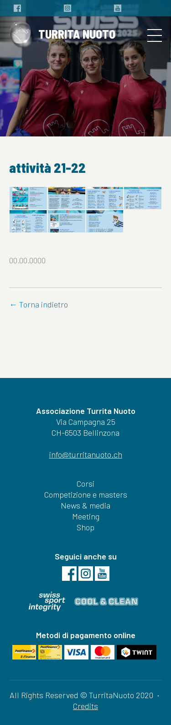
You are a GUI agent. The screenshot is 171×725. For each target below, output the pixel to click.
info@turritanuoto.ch (85, 454)
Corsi (85, 483)
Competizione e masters (85, 494)
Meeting (85, 516)
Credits (85, 706)
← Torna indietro (38, 304)
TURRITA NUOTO (62, 35)
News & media (85, 505)
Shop (85, 527)
